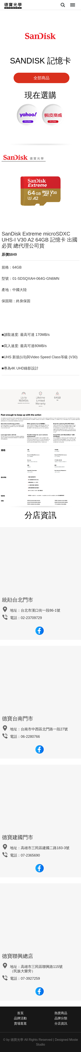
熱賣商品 (60, 1013)
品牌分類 (60, 1018)
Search (62, 5)
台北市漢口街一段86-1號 (40, 610)
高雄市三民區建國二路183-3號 (45, 848)
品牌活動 (20, 1018)
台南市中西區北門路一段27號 (44, 729)
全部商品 (41, 78)
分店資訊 (60, 1023)
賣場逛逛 (20, 1023)
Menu (72, 3)
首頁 (20, 1013)
